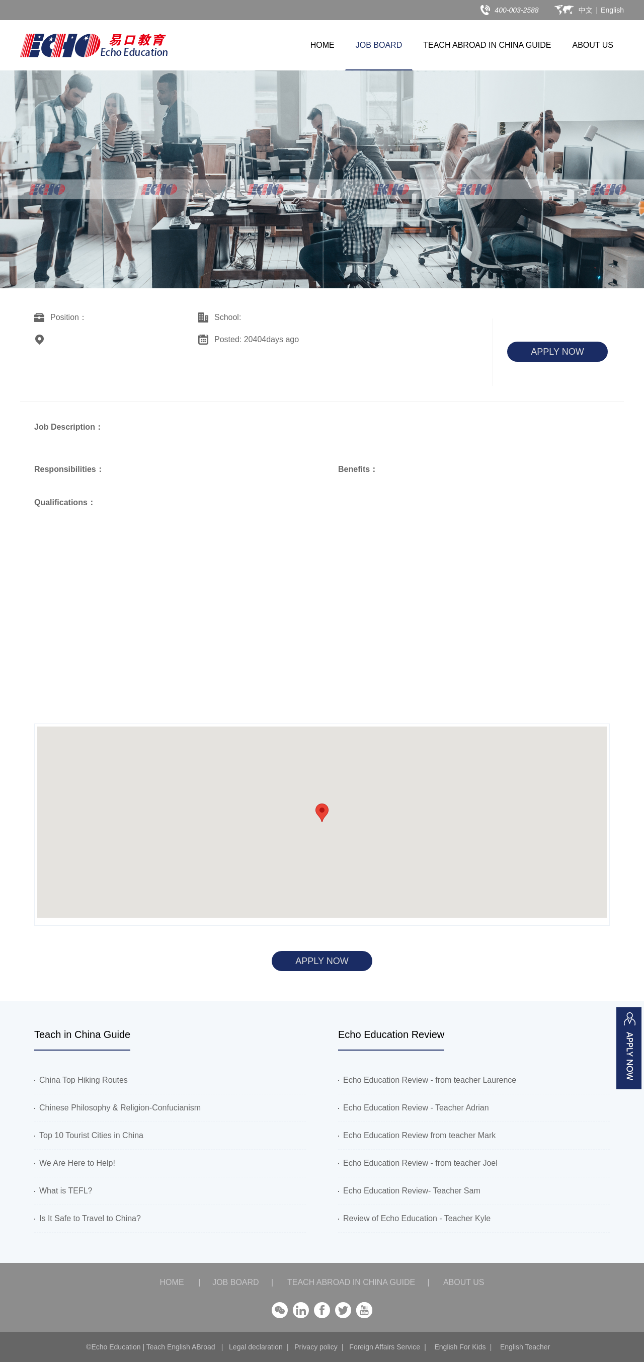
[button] (322, 813)
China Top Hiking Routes (81, 1080)
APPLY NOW (557, 352)
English (612, 10)
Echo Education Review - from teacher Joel (418, 1163)
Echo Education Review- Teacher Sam (409, 1190)
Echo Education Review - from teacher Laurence (427, 1080)
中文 (586, 10)
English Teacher (525, 1347)
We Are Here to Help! (74, 1163)
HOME (322, 45)
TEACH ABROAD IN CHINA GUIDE (487, 45)
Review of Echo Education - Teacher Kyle (414, 1218)
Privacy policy (316, 1347)
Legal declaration (256, 1347)
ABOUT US (593, 45)
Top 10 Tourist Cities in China (88, 1135)
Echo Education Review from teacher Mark (417, 1135)
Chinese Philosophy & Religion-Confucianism (117, 1107)
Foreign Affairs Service (384, 1347)
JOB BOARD (379, 45)
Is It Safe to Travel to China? (87, 1218)
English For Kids (460, 1347)
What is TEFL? (63, 1190)
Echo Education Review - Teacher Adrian (413, 1107)
